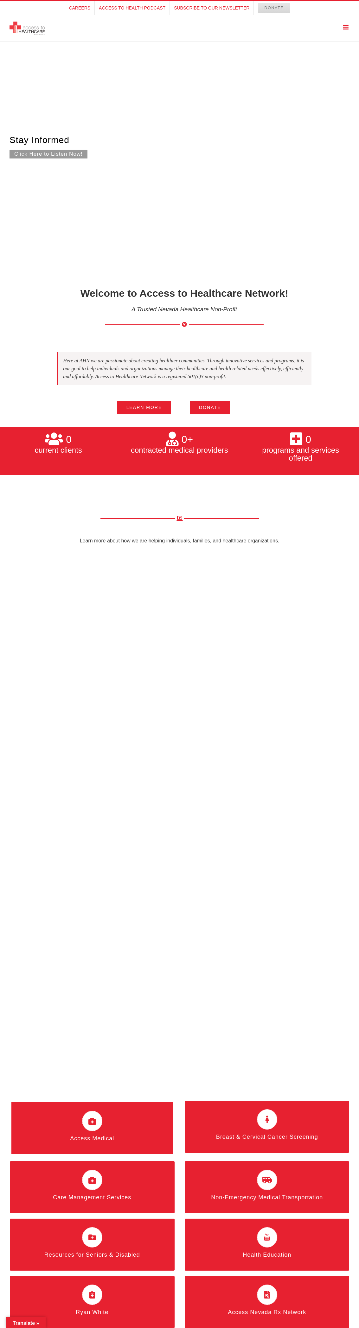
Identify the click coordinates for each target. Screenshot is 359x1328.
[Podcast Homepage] (179, 146)
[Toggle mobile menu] (346, 27)
